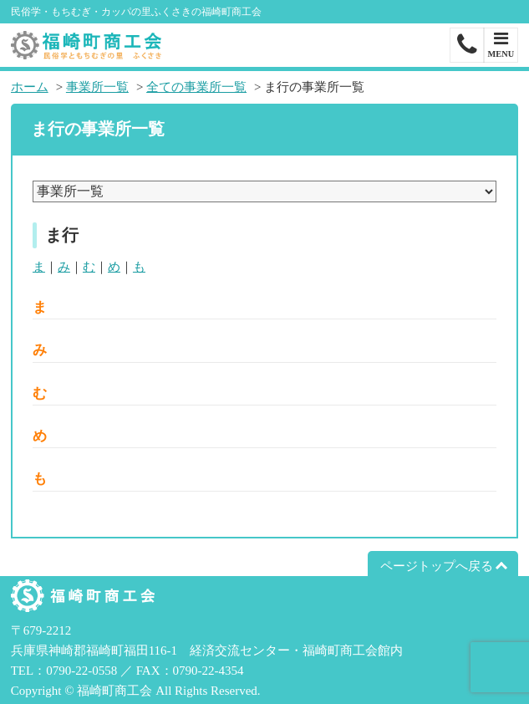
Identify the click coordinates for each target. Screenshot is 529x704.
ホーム (29, 87)
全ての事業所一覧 (196, 87)
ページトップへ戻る (436, 566)
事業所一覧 (97, 87)
